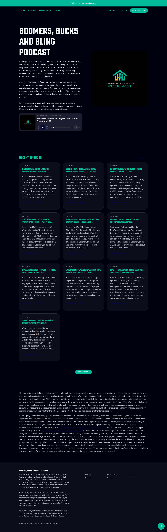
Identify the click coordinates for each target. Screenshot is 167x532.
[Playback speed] (76, 127)
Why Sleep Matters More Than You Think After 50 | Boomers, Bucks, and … (82, 221)
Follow (111, 10)
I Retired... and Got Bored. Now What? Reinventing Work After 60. (125, 221)
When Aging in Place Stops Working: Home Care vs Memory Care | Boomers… (83, 271)
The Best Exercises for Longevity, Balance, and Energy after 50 (35, 170)
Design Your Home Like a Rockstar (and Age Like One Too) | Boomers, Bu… (38, 322)
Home (23, 10)
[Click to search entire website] (126, 10)
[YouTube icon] (130, 475)
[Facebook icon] (134, 475)
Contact (57, 10)
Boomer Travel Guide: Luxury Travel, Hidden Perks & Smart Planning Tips (81, 170)
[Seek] (62, 127)
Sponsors (110, 478)
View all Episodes (83, 372)
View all (143, 158)
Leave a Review (45, 10)
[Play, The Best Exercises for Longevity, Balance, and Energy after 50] (42, 127)
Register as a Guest (139, 10)
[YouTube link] (122, 10)
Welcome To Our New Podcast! (83, 3)
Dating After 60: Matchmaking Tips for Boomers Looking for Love (126, 170)
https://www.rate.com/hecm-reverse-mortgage (63, 430)
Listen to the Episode (31, 203)
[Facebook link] (119, 10)
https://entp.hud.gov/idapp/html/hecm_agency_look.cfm (83, 427)
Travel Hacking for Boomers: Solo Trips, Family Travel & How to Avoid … (39, 271)
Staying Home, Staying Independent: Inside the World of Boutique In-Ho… (127, 271)
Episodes (31, 10)
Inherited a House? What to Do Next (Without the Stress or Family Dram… (37, 221)
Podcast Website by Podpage (49, 523)
